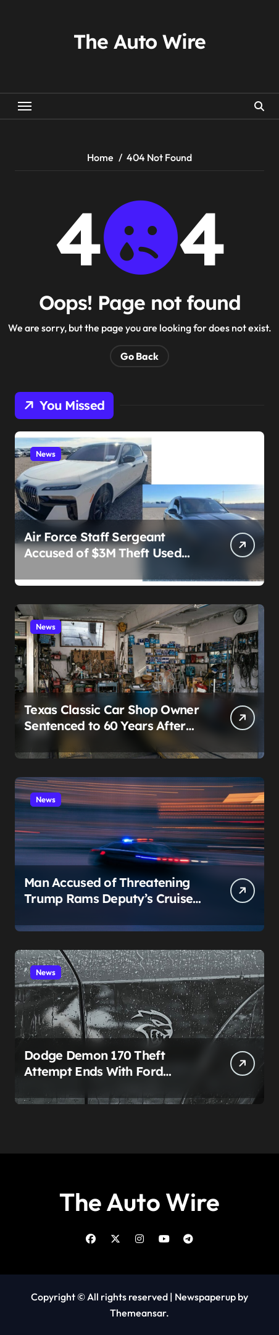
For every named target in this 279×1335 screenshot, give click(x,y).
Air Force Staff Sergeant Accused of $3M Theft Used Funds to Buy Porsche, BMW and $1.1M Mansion (105, 561)
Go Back (139, 356)
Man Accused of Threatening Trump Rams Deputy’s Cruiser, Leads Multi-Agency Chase (112, 898)
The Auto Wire (139, 41)
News (46, 454)
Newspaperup (205, 1297)
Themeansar (138, 1313)
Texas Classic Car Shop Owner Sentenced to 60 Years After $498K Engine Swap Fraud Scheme (111, 733)
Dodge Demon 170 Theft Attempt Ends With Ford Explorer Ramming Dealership (111, 1071)
